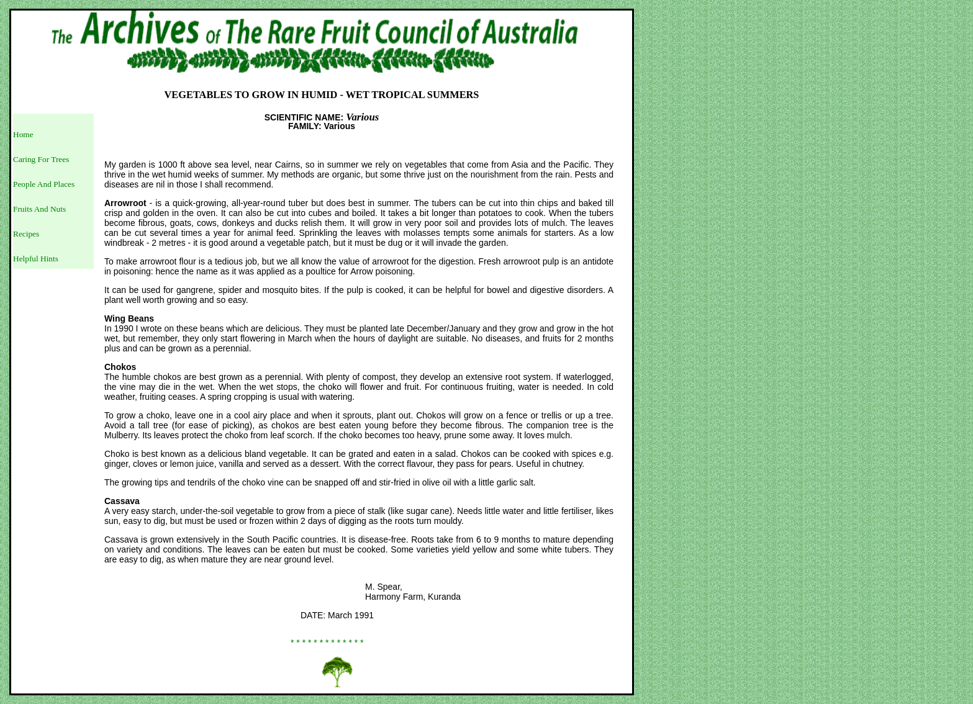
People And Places (44, 184)
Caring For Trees (41, 159)
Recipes (26, 233)
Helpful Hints (35, 258)
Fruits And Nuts (39, 209)
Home (23, 134)
